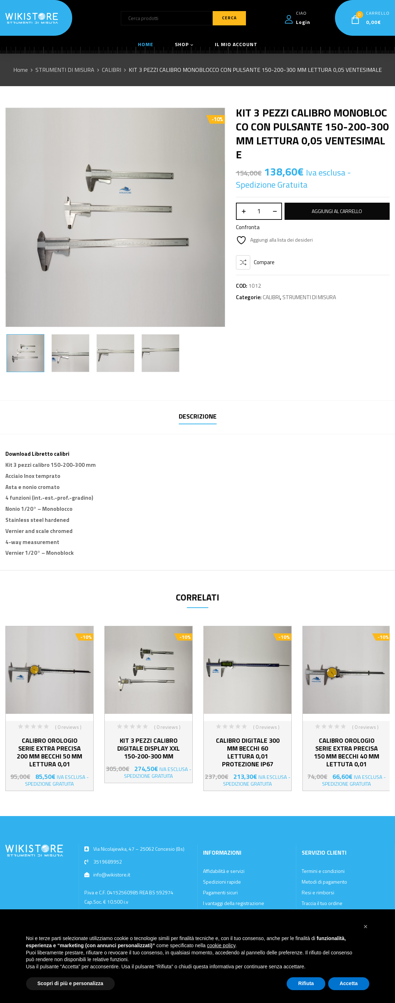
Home (20, 69)
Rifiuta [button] (306, 983)
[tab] (198, 417)
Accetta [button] (349, 983)
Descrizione (198, 416)
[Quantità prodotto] (259, 211)
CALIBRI (111, 69)
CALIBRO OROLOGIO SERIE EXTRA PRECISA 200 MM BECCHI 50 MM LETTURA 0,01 (49, 752)
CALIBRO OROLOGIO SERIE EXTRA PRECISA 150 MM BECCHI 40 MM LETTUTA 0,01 (346, 752)
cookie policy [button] (221, 945)
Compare (264, 262)
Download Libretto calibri (37, 454)
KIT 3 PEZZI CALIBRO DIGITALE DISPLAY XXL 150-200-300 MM (148, 748)
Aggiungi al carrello (337, 211)
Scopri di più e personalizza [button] (70, 983)
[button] (365, 926)
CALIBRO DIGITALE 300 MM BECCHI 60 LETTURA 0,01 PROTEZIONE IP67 (248, 752)
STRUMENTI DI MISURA (64, 69)
